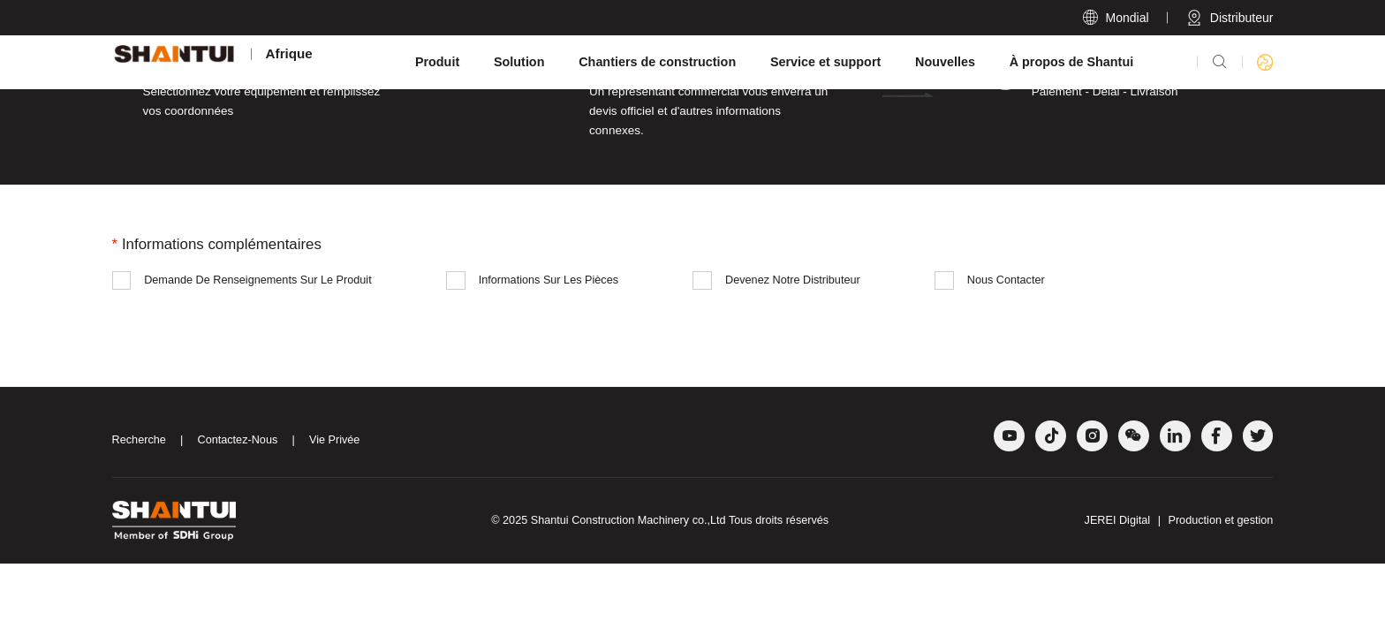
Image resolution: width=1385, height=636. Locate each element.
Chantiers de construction (657, 62)
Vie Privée (334, 440)
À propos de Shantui (1071, 62)
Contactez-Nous (238, 440)
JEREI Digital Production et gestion (1179, 520)
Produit (437, 62)
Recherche (139, 440)
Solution (519, 62)
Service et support (825, 62)
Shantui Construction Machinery (610, 520)
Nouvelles (945, 62)
